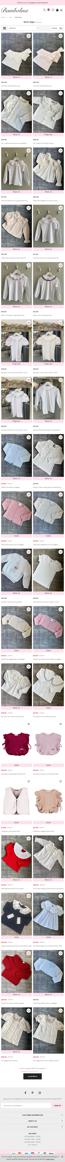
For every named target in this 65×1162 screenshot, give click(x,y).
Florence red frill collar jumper (12, 1003)
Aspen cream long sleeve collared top (47, 487)
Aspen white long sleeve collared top (46, 430)
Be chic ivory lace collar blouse (12, 717)
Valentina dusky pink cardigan (12, 545)
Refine (57, 28)
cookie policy (49, 1159)
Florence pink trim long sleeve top (46, 258)
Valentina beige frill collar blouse (45, 201)
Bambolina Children (15, 10)
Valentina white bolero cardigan (45, 1003)
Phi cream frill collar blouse (43, 143)
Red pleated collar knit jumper (12, 889)
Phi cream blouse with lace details (14, 143)
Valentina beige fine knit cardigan (45, 545)
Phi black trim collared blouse (44, 717)
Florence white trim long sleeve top (14, 201)
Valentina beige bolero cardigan (13, 659)
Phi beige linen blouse (9, 1061)
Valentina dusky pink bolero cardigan (47, 659)
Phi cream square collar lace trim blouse (48, 889)
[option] (32, 2)
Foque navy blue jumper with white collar (16, 946)
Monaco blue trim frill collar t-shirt (14, 430)
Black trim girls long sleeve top (12, 315)
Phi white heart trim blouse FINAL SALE (47, 946)
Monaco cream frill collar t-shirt (45, 373)
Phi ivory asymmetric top (10, 86)
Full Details (32, 1145)
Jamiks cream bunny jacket (11, 602)
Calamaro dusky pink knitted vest (45, 774)
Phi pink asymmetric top (42, 86)
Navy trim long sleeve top (42, 315)
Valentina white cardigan (10, 487)
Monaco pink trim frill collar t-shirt (14, 373)
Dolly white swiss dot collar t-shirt (46, 602)
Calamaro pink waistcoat (10, 831)
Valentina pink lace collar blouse (13, 258)
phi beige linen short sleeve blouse (46, 1061)
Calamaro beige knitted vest (43, 831)
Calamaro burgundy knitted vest (13, 774)
